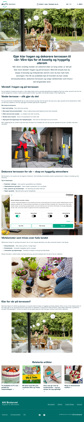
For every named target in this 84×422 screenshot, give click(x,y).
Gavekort (79, 404)
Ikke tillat (21, 225)
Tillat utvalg (42, 225)
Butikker (60, 404)
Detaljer (68, 221)
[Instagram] (44, 415)
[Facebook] (40, 415)
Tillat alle (63, 225)
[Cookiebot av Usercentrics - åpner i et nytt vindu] (67, 195)
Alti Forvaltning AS (77, 414)
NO (67, 4)
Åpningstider (51, 404)
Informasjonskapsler (16, 414)
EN (70, 4)
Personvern (5, 414)
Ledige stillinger (69, 404)
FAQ (24, 414)
